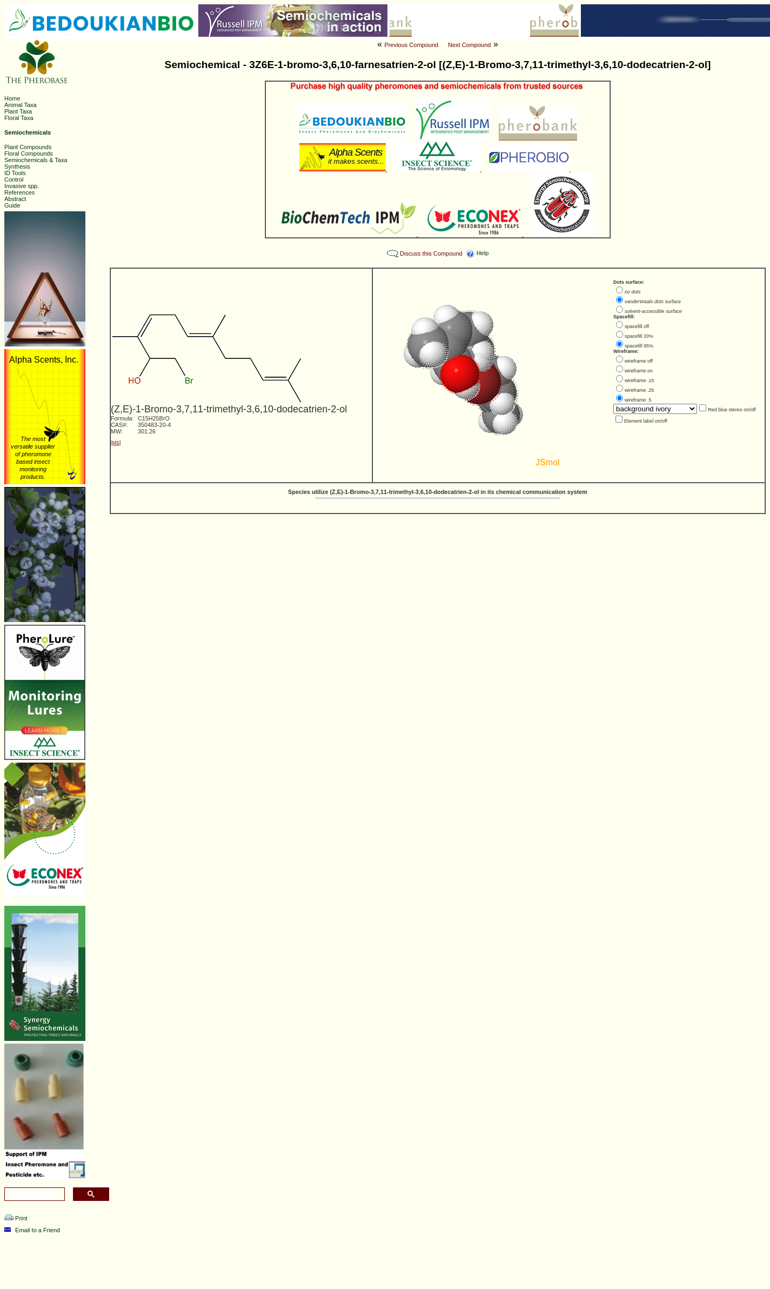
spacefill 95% (639, 346)
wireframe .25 (639, 390)
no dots (633, 292)
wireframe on (639, 370)
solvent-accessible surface (653, 311)
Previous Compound (412, 45)
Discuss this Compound (431, 253)
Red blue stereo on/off (731, 409)
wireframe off (639, 361)
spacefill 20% (639, 336)
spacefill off (637, 326)
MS (116, 442)
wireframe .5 (638, 400)
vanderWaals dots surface (653, 301)
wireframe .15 (639, 380)
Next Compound (469, 45)
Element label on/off (645, 421)
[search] (33, 1194)
